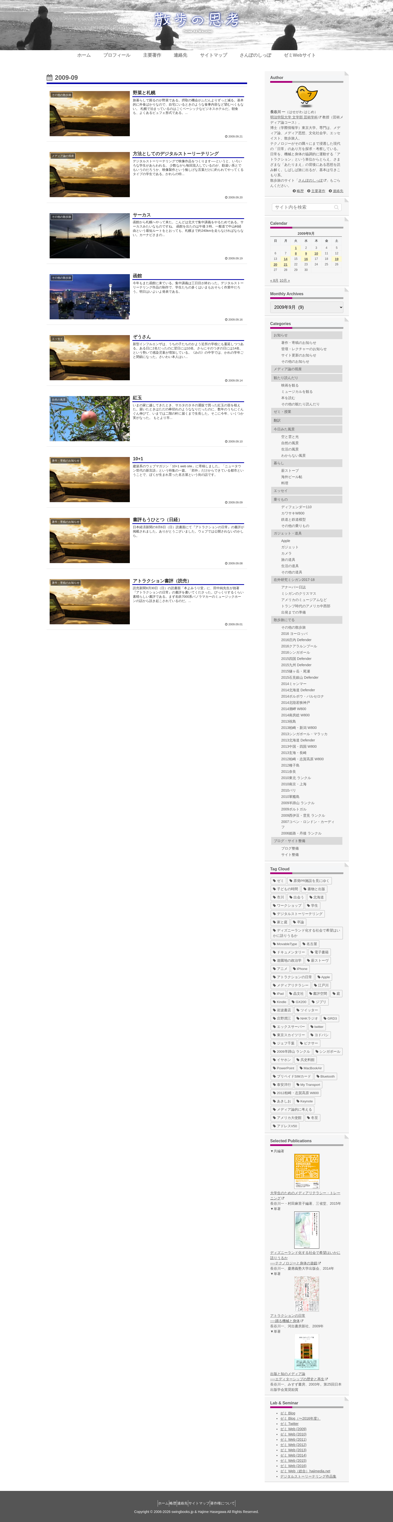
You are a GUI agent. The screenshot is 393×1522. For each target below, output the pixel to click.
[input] (307, 207)
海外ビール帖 (291, 477)
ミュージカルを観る (297, 392)
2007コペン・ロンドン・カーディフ (308, 824)
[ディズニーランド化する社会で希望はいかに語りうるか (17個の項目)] (307, 933)
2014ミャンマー (294, 684)
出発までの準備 (293, 612)
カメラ (286, 553)
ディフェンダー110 (296, 507)
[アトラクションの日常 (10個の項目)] (292, 977)
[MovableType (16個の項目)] (285, 944)
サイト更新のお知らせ (298, 355)
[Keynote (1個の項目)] (304, 1101)
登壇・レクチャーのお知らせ (304, 349)
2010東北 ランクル (296, 778)
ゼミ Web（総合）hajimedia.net (305, 1471)
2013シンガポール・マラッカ (304, 734)
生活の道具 (290, 566)
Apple (285, 541)
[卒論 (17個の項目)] (298, 922)
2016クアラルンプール (299, 646)
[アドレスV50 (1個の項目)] (285, 1126)
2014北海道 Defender (298, 690)
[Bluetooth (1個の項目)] (325, 1076)
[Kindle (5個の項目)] (279, 1002)
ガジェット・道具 (288, 533)
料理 (284, 483)
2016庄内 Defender (296, 640)
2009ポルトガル (294, 809)
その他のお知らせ (295, 361)
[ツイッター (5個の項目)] (307, 1010)
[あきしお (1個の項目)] (282, 1101)
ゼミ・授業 (282, 412)
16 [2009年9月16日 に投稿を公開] (306, 259)
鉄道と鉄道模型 (293, 519)
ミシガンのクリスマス (298, 593)
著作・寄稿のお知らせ (298, 343)
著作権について (231, 1503)
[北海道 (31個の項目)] (316, 897)
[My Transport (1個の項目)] (308, 1084)
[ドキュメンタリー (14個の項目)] (289, 952)
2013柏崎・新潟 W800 (299, 728)
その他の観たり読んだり (300, 404)
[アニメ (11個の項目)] (280, 968)
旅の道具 (288, 560)
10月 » (284, 280)
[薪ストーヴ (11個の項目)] (318, 960)
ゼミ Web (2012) (293, 1445)
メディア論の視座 (288, 369)
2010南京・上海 (294, 784)
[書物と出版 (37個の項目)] (314, 889)
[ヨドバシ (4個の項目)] (319, 1035)
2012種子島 (290, 765)
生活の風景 (290, 449)
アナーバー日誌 (293, 587)
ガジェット (290, 547)
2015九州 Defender (296, 665)
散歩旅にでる (284, 620)
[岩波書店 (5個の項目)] (282, 1010)
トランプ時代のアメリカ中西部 (305, 606)
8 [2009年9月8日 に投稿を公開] (296, 253)
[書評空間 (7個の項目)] (318, 993)
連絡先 (338, 191)
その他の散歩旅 (293, 627)
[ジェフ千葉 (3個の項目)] (284, 1043)
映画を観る (290, 385)
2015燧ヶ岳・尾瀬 (295, 671)
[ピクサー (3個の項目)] (309, 1043)
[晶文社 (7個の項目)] (296, 993)
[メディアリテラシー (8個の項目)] (291, 985)
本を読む (288, 398)
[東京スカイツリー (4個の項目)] (289, 1035)
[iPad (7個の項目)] (278, 993)
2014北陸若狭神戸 (295, 703)
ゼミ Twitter (289, 1424)
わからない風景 (293, 455)
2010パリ (288, 790)
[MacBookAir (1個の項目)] (311, 1068)
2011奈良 (288, 772)
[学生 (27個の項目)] (312, 905)
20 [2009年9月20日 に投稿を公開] (275, 264)
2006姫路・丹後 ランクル (301, 833)
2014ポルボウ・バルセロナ (302, 696)
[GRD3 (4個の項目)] (330, 1018)
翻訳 (277, 420)
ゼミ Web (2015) (293, 1461)
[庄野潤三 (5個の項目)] (282, 1018)
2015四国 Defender (296, 659)
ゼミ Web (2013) (293, 1450)
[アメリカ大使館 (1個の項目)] (287, 1117)
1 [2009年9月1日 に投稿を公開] (296, 248)
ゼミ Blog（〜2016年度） (300, 1418)
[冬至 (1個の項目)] (312, 1117)
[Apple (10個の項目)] (323, 977)
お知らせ (281, 335)
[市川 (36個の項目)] (278, 897)
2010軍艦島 (290, 797)
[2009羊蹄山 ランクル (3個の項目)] (291, 1051)
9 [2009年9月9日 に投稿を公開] (306, 253)
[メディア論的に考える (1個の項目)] (292, 1109)
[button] (336, 207)
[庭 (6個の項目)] (336, 993)
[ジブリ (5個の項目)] (319, 1002)
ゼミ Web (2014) (293, 1455)
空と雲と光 (290, 437)
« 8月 (274, 280)
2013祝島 (288, 721)
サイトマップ (203, 1503)
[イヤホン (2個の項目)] (282, 1059)
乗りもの (281, 499)
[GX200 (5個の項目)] (299, 1002)
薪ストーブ (290, 471)
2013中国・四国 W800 (299, 746)
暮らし (279, 463)
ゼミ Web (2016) (293, 1466)
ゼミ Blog (287, 1413)
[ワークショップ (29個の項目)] (287, 905)
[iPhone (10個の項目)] (300, 968)
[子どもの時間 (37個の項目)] (285, 889)
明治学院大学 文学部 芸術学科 (295, 117)
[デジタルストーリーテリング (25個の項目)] (298, 914)
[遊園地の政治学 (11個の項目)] (287, 960)
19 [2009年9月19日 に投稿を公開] (336, 259)
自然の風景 (290, 443)
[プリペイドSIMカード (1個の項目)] (292, 1076)
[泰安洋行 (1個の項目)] (282, 1084)
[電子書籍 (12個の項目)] (319, 952)
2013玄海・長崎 (294, 753)
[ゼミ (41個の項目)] (278, 880)
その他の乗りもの (295, 526)
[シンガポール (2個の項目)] (328, 1051)
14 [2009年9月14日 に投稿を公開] (285, 259)
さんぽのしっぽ (312, 180)
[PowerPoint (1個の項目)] (284, 1068)
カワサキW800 (293, 513)
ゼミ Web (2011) (293, 1439)
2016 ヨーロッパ (294, 634)
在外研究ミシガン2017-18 (294, 580)
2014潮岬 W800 (293, 709)
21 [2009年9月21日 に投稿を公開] (285, 264)
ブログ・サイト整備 (289, 841)
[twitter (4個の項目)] (317, 1026)
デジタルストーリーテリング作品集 (308, 1476)
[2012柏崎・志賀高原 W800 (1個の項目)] (296, 1093)
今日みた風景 (284, 429)
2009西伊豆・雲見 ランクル (303, 815)
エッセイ (281, 491)
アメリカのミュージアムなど (304, 600)
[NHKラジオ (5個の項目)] (307, 1018)
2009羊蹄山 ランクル (298, 803)
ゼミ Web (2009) (293, 1429)
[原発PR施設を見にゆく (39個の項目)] (309, 880)
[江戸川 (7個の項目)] (321, 985)
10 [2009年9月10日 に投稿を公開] (316, 253)
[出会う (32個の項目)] (296, 897)
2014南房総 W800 (295, 715)
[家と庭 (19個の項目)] (280, 922)
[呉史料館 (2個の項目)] (305, 1059)
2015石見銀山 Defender (300, 677)
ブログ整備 (290, 848)
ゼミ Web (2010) (293, 1434)
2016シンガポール (295, 652)
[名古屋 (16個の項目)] (309, 944)
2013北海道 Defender (298, 740)
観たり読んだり (286, 378)
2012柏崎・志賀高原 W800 (302, 759)
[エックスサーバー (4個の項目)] (289, 1026)
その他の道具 (291, 572)
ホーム (154, 1503)
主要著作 (318, 191)
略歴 (300, 191)
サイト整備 (290, 855)
